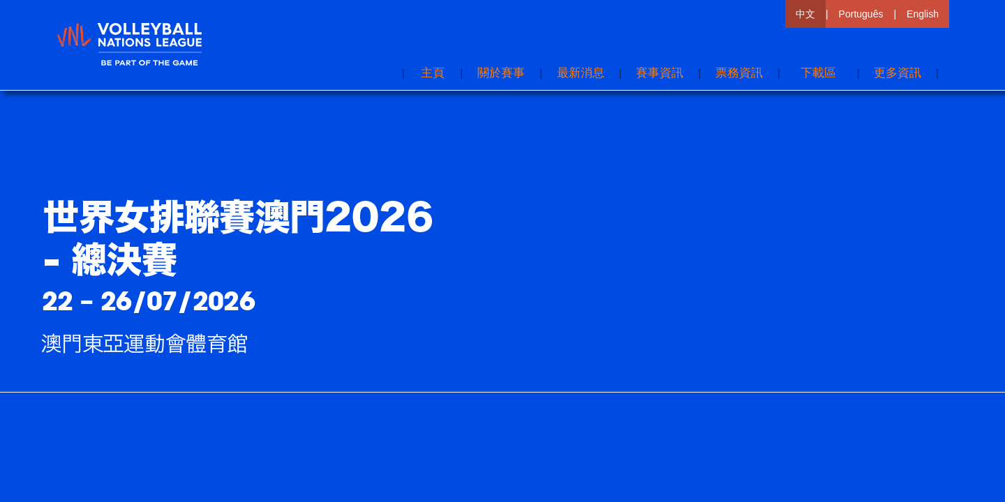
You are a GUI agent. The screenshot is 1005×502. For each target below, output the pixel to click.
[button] (897, 73)
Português (861, 14)
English (923, 14)
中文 (805, 14)
